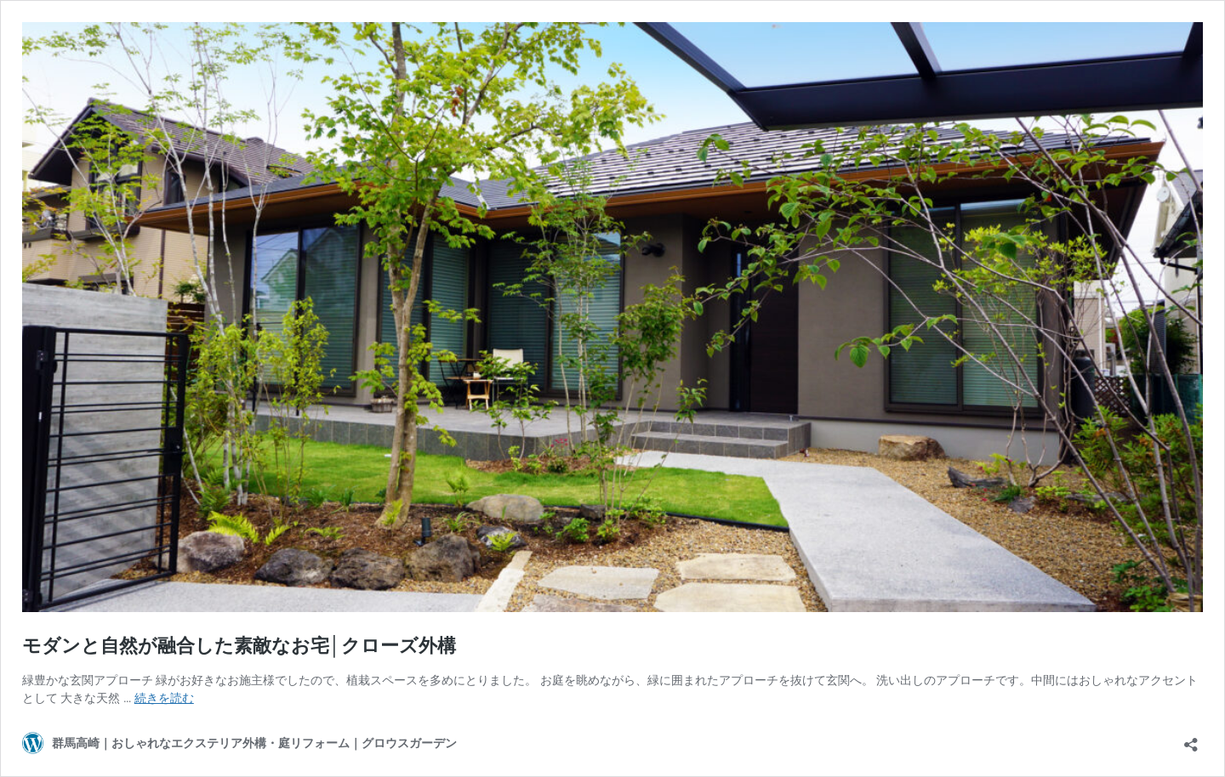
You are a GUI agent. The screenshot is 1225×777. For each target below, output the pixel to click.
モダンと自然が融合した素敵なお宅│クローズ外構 (239, 645)
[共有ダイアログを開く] (1191, 739)
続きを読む (164, 698)
